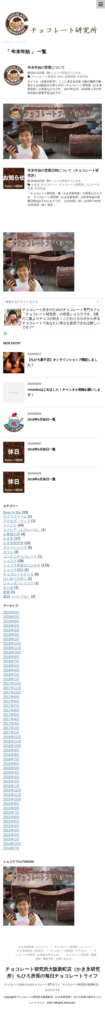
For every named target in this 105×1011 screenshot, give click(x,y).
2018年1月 (11, 679)
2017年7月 (11, 706)
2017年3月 (11, 723)
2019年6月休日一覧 (41, 419)
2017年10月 (12, 692)
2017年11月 (12, 688)
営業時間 (70, 76)
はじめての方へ (15, 578)
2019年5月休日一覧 (41, 449)
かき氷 (35, 184)
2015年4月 (11, 826)
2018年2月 (11, 674)
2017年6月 (11, 710)
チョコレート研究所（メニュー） (73, 946)
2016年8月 (11, 755)
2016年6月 (11, 763)
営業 (30, 188)
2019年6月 (11, 621)
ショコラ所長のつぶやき (66, 72)
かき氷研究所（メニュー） (34, 946)
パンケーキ (92, 184)
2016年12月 (12, 737)
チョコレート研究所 (43, 76)
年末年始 (82, 76)
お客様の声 (11, 534)
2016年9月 (11, 750)
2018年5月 (11, 666)
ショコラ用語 (13, 570)
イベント (10, 525)
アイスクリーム (15, 516)
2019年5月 (11, 626)
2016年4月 (11, 772)
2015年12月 (12, 790)
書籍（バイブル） (16, 596)
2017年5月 (11, 715)
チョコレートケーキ (18, 574)
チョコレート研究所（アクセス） (69, 950)
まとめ (8, 587)
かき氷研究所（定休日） (31, 950)
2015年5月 (11, 821)
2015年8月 (11, 808)
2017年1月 (11, 732)
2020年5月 (11, 612)
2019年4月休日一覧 (41, 479)
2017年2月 (11, 728)
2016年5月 (11, 768)
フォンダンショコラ (18, 583)
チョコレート (49, 184)
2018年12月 (12, 643)
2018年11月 (12, 648)
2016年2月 (11, 781)
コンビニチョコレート (20, 556)
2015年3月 (11, 830)
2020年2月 (11, 617)
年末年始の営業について (46, 67)
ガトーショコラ (15, 547)
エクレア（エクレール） (21, 530)
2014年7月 (11, 848)
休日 (60, 76)
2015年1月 (11, 839)
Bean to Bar (12, 512)
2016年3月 (11, 777)
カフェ (8, 552)
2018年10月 (12, 652)
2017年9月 (11, 697)
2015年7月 (11, 812)
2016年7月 (11, 759)
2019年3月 (11, 630)
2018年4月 (11, 670)
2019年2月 (11, 634)
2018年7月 (11, 661)
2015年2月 (11, 835)
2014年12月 (12, 844)
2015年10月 (12, 799)
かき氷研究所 (13, 543)
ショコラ (10, 561)
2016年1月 (11, 786)
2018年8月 (11, 657)
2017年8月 (11, 701)
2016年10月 (12, 746)
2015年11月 (12, 795)
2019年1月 (11, 639)
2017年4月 (11, 719)
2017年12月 (12, 683)
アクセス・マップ (16, 521)
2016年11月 (12, 741)
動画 (6, 592)
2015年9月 (11, 803)
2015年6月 (11, 817)
